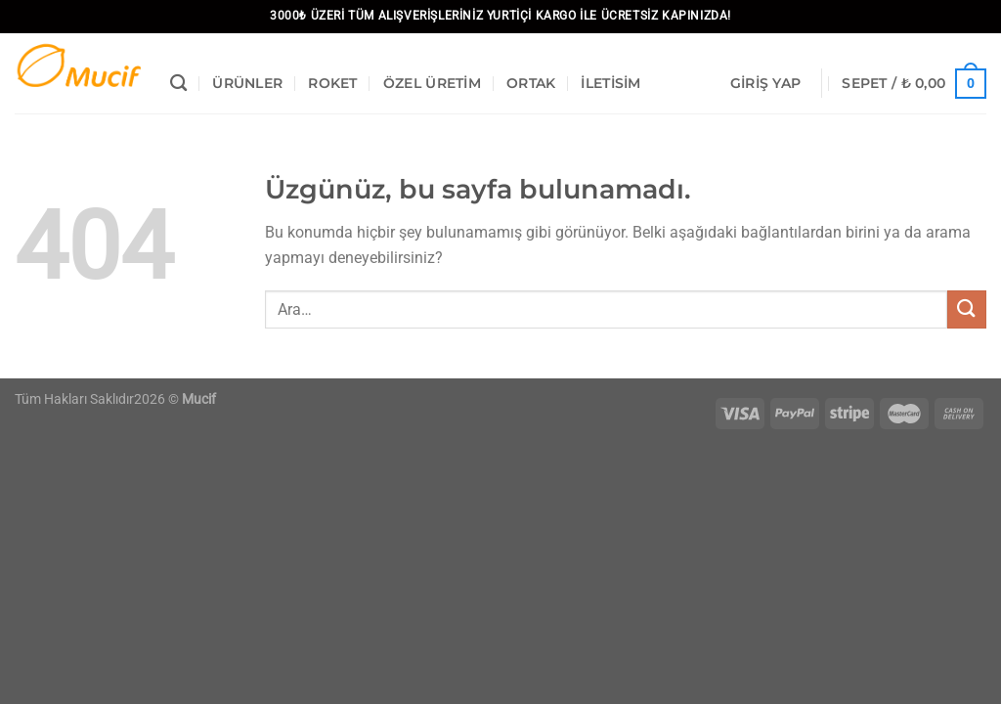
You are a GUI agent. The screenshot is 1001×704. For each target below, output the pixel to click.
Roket (332, 83)
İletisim (610, 83)
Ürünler (247, 83)
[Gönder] (966, 309)
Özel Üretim (432, 83)
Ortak (530, 83)
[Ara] (178, 84)
